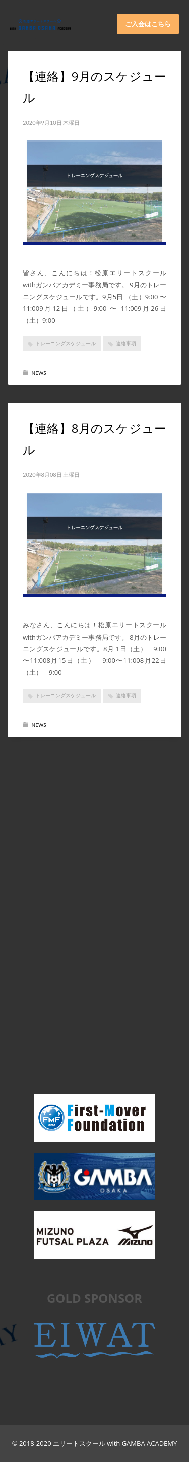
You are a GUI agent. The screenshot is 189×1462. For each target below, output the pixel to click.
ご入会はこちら (148, 23)
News (39, 373)
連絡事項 (126, 343)
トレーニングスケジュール (65, 343)
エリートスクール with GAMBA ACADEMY (115, 1443)
